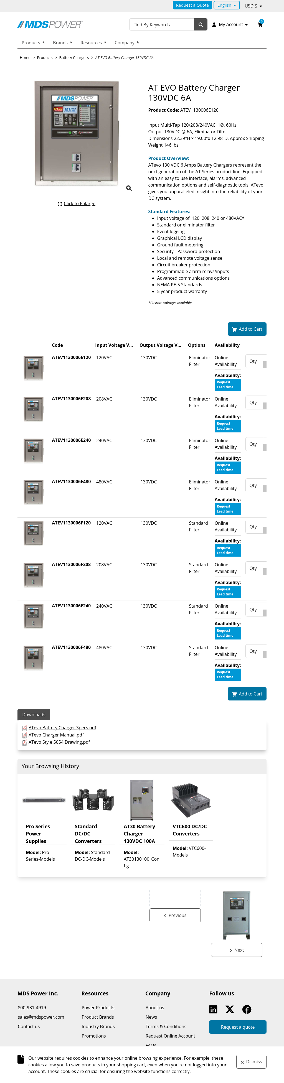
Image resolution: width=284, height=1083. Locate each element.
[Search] (203, 24)
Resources (91, 43)
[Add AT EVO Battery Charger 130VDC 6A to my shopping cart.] (247, 329)
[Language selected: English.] (227, 5)
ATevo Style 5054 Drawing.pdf (59, 742)
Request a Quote (192, 5)
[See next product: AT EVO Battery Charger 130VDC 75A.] (236, 950)
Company (125, 43)
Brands (60, 43)
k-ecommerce (169, 1069)
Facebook (248, 1009)
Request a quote (238, 1027)
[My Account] (230, 24)
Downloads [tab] (33, 715)
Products (31, 43)
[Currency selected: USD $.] (253, 6)
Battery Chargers (74, 57)
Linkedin (214, 1009)
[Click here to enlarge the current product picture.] (77, 203)
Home (25, 57)
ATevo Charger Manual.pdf (56, 735)
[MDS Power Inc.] (58, 24)
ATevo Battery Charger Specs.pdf (62, 728)
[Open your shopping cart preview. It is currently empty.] (260, 24)
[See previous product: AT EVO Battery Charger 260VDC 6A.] (175, 950)
